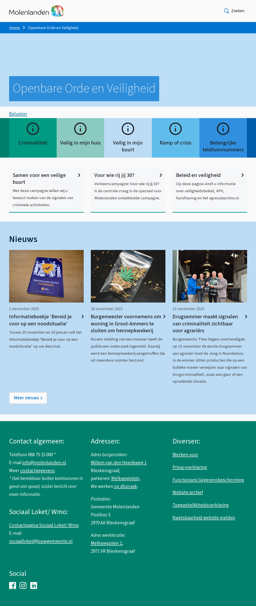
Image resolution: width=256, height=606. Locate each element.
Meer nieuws (26, 404)
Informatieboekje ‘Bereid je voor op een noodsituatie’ (46, 327)
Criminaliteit (32, 149)
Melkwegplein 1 (106, 543)
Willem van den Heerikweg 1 (119, 462)
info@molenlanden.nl (44, 462)
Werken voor (185, 454)
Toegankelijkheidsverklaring (201, 505)
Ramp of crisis (175, 149)
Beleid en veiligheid (210, 181)
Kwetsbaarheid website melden (204, 517)
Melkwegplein (125, 478)
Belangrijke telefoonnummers (223, 153)
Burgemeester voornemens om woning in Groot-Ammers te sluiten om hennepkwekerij (128, 330)
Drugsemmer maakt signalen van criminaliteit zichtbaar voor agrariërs (210, 330)
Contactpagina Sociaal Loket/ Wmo (44, 525)
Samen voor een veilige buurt (46, 185)
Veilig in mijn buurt (128, 153)
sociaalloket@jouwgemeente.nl (41, 541)
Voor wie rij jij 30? (128, 181)
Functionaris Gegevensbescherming (208, 480)
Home (14, 28)
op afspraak (125, 486)
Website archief (188, 492)
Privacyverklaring (190, 467)
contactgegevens (37, 470)
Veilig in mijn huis (80, 149)
